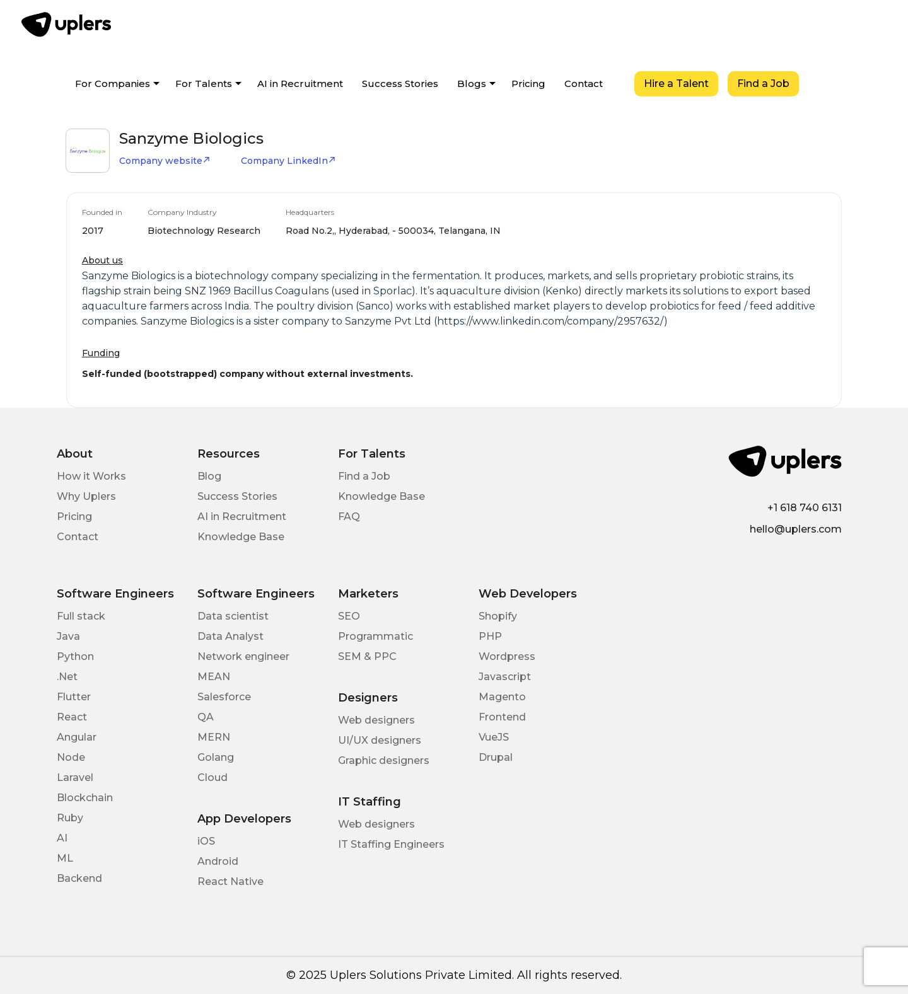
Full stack (81, 616)
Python (75, 656)
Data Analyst (230, 636)
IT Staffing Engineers (391, 844)
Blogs (471, 84)
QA (205, 717)
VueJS (494, 737)
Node (71, 757)
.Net (67, 677)
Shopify (498, 616)
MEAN (213, 677)
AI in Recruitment (300, 84)
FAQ (349, 517)
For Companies (112, 84)
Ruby (70, 818)
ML (65, 858)
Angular (76, 737)
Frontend (502, 717)
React (72, 717)
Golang (215, 757)
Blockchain (85, 798)
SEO (349, 616)
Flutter (74, 697)
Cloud (212, 777)
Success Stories (400, 84)
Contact (583, 84)
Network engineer (243, 656)
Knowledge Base (240, 537)
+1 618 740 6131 (804, 508)
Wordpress (507, 656)
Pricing (528, 84)
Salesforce (224, 697)
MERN (213, 737)
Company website (165, 160)
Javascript (505, 677)
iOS (206, 841)
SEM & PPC (367, 656)
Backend (79, 878)
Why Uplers (86, 496)
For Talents (203, 84)
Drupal (496, 757)
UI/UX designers (379, 740)
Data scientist (233, 616)
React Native (230, 881)
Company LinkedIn (288, 160)
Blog (209, 476)
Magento (502, 697)
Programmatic (375, 636)
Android (217, 861)
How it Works (91, 476)
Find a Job (763, 84)
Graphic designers (383, 760)
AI (62, 838)
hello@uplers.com (796, 529)
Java (68, 636)
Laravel (75, 777)
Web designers (376, 720)
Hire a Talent (676, 84)
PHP (490, 636)
